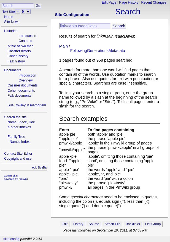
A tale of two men (20, 46)
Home (8, 17)
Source (93, 224)
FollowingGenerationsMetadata (97, 50)
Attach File (112, 224)
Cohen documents (21, 91)
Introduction (27, 36)
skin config (11, 239)
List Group (153, 224)
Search (127, 11)
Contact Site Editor (18, 154)
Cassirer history (19, 51)
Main (63, 46)
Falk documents (19, 96)
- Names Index (18, 142)
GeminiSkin (11, 175)
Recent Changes (153, 2)
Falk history (16, 61)
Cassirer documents (22, 85)
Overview (25, 80)
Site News (11, 22)
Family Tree (16, 137)
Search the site (15, 117)
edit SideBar (39, 167)
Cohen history (17, 56)
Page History (128, 2)
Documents (12, 70)
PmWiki (23, 178)
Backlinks (133, 224)
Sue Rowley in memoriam (26, 105)
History (78, 224)
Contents (25, 41)
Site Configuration (72, 14)
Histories (10, 31)
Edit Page (109, 2)
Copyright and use (17, 159)
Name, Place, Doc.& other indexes (21, 124)
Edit (65, 224)
